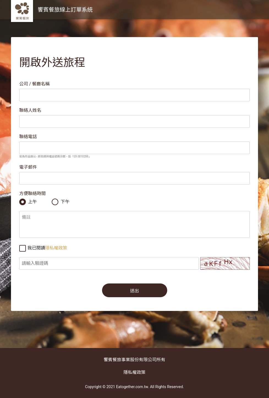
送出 (134, 290)
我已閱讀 (43, 248)
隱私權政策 (56, 248)
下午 (60, 202)
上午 (28, 202)
